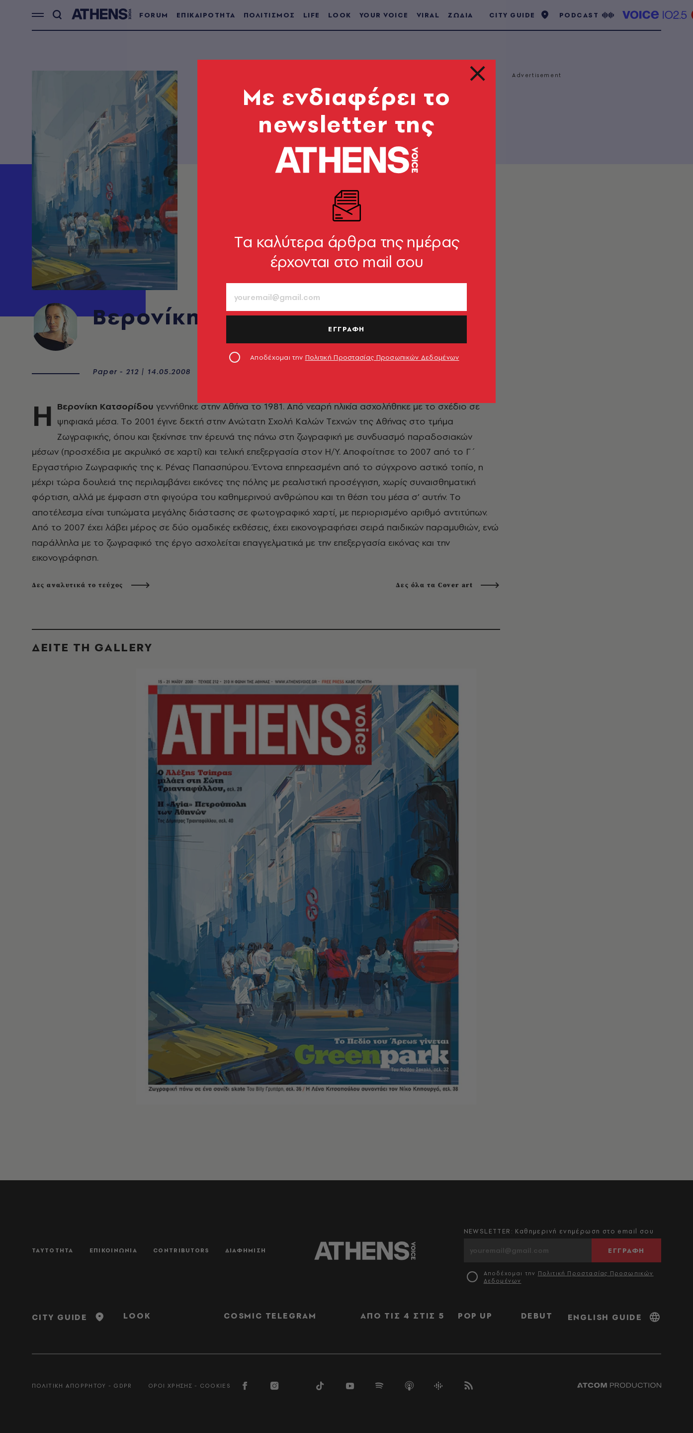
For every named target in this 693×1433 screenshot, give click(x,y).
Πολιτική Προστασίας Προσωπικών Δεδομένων (382, 357)
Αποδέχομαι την (354, 357)
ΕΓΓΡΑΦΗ (346, 328)
